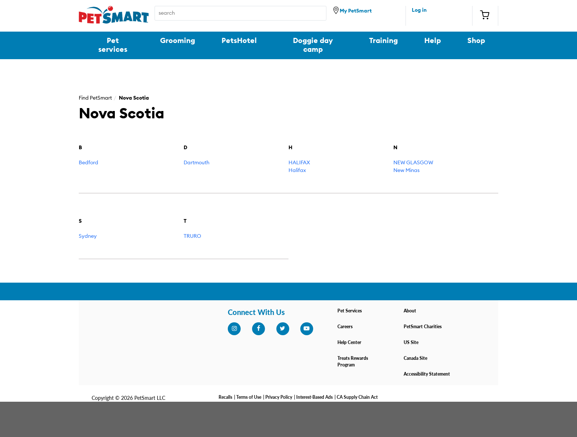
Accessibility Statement (427, 374)
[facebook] (258, 328)
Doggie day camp (313, 45)
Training (383, 40)
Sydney (88, 236)
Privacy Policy (278, 397)
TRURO (192, 236)
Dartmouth (196, 162)
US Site (411, 342)
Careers (345, 326)
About (410, 311)
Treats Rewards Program (352, 361)
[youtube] (306, 328)
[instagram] (234, 328)
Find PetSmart (95, 98)
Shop (476, 40)
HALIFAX (299, 162)
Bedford (88, 162)
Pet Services (349, 311)
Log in (419, 10)
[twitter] (282, 328)
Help (432, 40)
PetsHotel (239, 40)
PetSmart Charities (423, 326)
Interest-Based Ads (314, 397)
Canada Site (415, 358)
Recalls (225, 397)
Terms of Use (248, 397)
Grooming (177, 40)
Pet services (112, 45)
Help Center (349, 342)
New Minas (406, 170)
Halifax (297, 170)
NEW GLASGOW (413, 162)
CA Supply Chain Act (357, 397)
